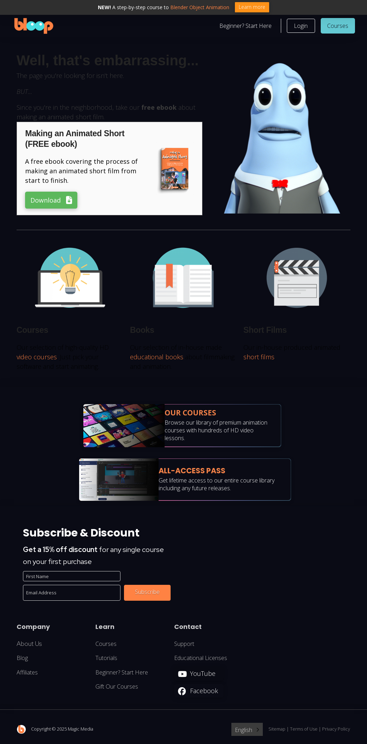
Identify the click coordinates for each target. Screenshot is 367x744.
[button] (301, 26)
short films (258, 357)
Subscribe (147, 592)
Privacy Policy (336, 729)
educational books (156, 357)
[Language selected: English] (247, 729)
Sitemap (276, 729)
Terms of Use (304, 729)
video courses (37, 357)
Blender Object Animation (199, 7)
